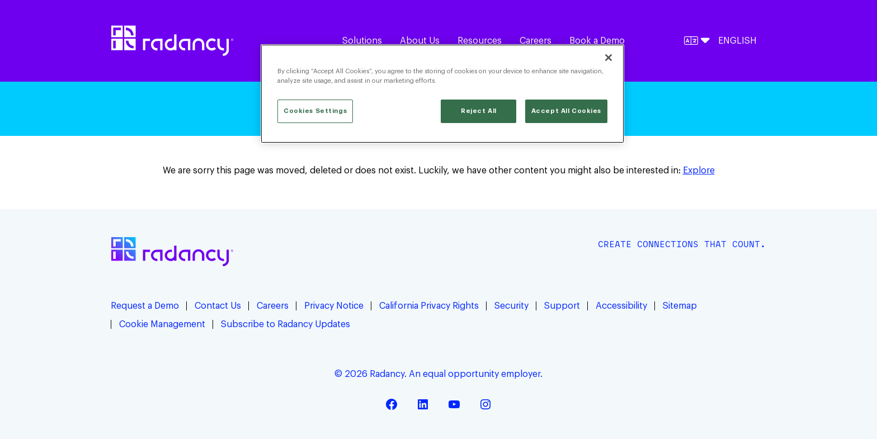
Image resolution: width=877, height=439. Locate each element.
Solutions (362, 40)
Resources (480, 40)
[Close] (608, 57)
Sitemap (680, 305)
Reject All (479, 111)
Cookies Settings (315, 111)
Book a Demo (597, 40)
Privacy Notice (334, 305)
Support (562, 305)
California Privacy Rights (429, 305)
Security (511, 305)
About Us (420, 40)
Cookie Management (162, 324)
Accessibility (621, 305)
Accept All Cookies (566, 111)
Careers (535, 40)
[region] (442, 93)
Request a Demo (145, 305)
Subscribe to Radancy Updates (285, 324)
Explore (699, 170)
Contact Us (218, 305)
